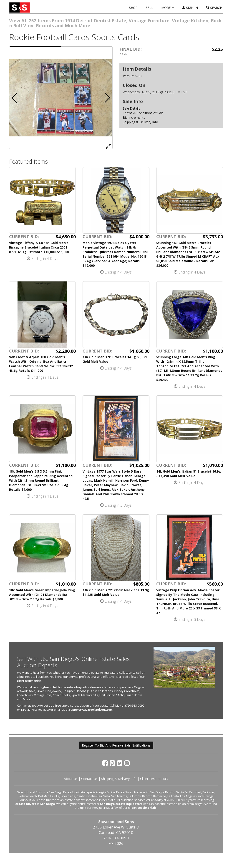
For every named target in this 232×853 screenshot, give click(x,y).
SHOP (133, 7)
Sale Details (131, 108)
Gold (32, 691)
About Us (71, 779)
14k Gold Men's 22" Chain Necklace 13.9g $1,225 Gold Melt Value (116, 592)
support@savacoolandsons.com (91, 710)
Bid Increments (134, 117)
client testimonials (29, 681)
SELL (149, 7)
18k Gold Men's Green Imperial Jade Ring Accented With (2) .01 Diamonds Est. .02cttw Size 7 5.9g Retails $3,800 (42, 594)
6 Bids (123, 54)
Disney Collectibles (126, 691)
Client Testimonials (154, 779)
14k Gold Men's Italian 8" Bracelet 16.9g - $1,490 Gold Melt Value (188, 473)
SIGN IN (190, 7)
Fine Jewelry (53, 691)
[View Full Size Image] (108, 145)
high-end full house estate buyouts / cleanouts (71, 687)
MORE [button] (167, 7)
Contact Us (89, 779)
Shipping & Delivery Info (140, 122)
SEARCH (214, 7)
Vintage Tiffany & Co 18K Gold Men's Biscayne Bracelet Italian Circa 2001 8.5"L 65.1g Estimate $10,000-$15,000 (39, 247)
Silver (40, 691)
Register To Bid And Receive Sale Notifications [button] (116, 745)
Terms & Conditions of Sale (143, 113)
